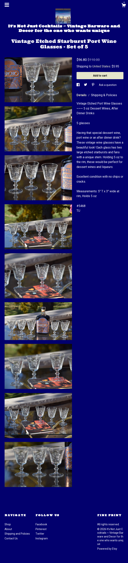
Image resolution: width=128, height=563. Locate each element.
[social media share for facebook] (78, 84)
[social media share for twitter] (86, 84)
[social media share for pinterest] (93, 84)
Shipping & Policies (104, 95)
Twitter (40, 533)
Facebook (41, 524)
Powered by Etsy (107, 548)
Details (82, 95)
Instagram (42, 538)
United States (101, 66)
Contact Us (11, 538)
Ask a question (108, 84)
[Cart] (124, 6)
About (8, 529)
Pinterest (41, 529)
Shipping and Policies (17, 533)
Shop (8, 524)
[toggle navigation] (7, 5)
